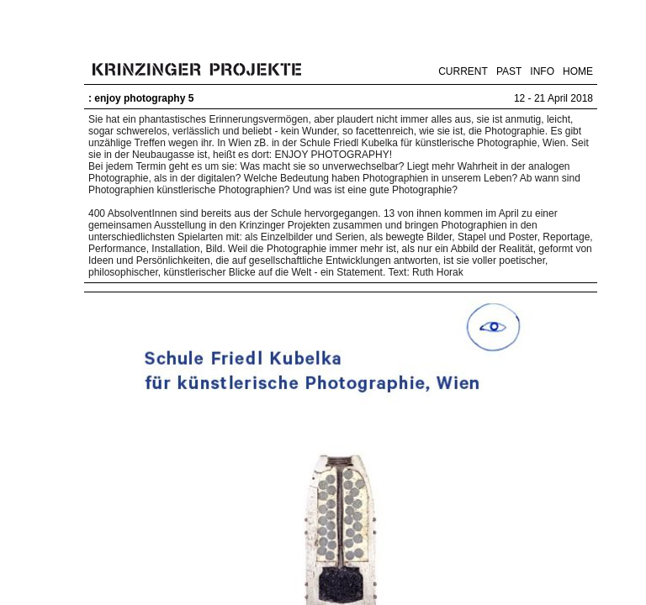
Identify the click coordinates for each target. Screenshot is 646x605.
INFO (542, 71)
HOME (578, 71)
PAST (509, 71)
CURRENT (463, 71)
